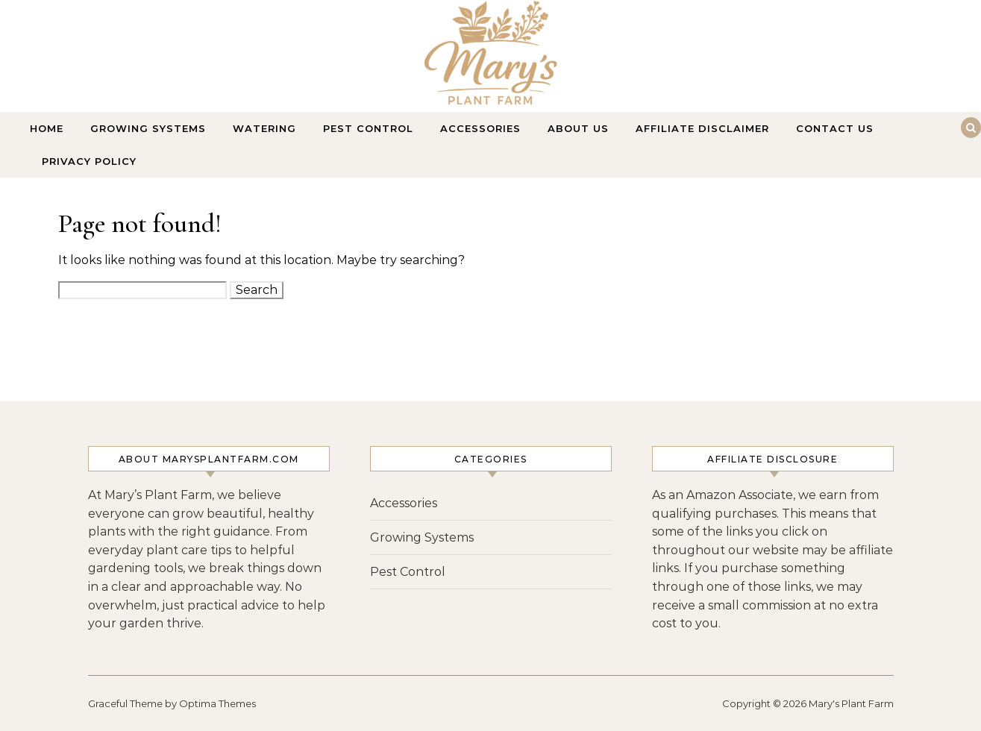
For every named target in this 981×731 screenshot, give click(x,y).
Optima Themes (217, 703)
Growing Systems (148, 128)
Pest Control (368, 128)
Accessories (480, 128)
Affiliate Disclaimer (702, 128)
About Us (578, 128)
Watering (264, 128)
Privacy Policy (89, 161)
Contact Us (835, 128)
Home (46, 128)
